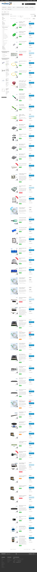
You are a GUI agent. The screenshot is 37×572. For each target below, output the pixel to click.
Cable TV (14, 7)
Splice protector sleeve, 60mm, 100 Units (22, 154)
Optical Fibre (31, 7)
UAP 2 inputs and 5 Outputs (23, 227)
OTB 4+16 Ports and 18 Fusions (22, 197)
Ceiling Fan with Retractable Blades (7, 80)
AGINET (4, 28)
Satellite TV (9, 7)
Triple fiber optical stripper (22, 217)
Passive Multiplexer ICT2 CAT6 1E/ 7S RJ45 (22, 463)
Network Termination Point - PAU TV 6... (23, 248)
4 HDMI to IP (7, 61)
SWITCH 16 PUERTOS (5, 37)
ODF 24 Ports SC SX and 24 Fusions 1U (22, 320)
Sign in (34, 0)
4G (3, 39)
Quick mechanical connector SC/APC (21, 105)
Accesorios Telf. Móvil (5, 29)
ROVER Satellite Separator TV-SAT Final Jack (22, 174)
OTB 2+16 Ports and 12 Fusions (22, 237)
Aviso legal (4, 54)
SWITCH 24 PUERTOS (5, 36)
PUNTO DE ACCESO (5, 40)
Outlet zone (9, 9)
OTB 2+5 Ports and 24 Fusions (22, 258)
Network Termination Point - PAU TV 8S (23, 268)
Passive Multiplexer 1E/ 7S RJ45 (22, 308)
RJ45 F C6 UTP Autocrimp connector (22, 134)
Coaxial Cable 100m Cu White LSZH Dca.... (22, 422)
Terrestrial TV (4, 7)
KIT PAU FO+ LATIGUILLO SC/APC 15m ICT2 (22, 432)
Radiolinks (26, 7)
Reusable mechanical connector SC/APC (22, 94)
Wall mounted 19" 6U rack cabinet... (22, 517)
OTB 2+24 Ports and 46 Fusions (22, 186)
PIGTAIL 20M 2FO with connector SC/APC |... (22, 333)
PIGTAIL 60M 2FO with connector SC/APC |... (22, 344)
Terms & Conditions (5, 55)
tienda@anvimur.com (18, 562)
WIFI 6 (3, 30)
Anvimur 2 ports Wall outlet (22, 51)
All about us (4, 56)
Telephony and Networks (20, 7)
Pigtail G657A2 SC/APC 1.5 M (23, 61)
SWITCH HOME (4, 38)
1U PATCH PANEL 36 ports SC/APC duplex (22, 442)
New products (4, 59)
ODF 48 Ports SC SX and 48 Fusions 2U (22, 506)
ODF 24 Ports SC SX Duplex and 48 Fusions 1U (22, 354)
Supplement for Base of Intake (7, 89)
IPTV (2, 9)
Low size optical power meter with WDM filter (22, 536)
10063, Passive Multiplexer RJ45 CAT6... (22, 298)
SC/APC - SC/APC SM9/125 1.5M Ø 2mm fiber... (22, 115)
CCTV (5, 9)
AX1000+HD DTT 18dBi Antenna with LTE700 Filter (7, 70)
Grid (33, 16)
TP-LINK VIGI (4, 20)
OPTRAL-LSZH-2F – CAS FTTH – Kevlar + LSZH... (22, 81)
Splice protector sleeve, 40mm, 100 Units (22, 144)
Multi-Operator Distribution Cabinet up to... (22, 452)
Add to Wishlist (30, 37)
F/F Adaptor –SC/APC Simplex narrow (22, 22)
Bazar (2, 17)
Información (4, 52)
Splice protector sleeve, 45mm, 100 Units (22, 125)
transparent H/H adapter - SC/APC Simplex (22, 32)
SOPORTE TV (4, 49)
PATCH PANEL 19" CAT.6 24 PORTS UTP (22, 412)
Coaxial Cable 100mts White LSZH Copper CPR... (23, 526)
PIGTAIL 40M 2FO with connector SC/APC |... (22, 208)
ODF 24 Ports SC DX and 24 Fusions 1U (22, 390)
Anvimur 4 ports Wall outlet (22, 163)
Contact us (28, 0)
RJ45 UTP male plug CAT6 (22, 41)
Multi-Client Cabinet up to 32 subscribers (22, 367)
